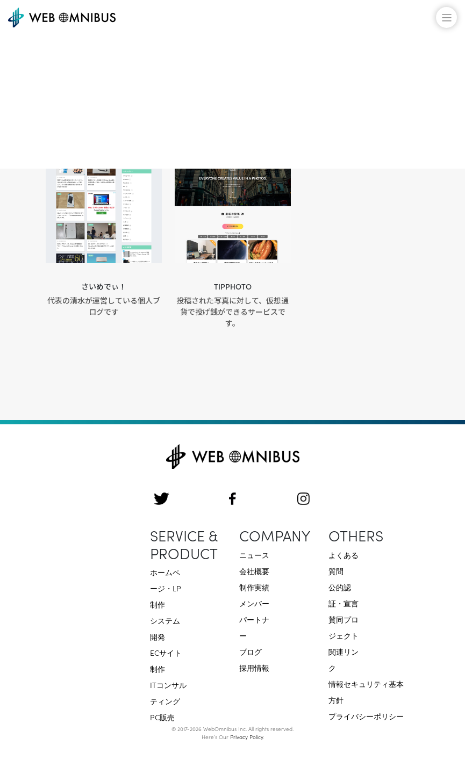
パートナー (254, 627)
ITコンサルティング (168, 692)
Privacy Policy (246, 737)
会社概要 (254, 571)
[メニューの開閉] (446, 17)
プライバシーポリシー (366, 716)
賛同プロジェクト (343, 627)
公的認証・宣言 (343, 595)
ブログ (250, 651)
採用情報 (254, 667)
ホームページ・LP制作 (165, 588)
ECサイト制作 (166, 660)
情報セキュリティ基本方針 (366, 691)
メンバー (254, 603)
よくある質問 (343, 562)
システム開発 (165, 628)
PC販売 (162, 717)
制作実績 (254, 587)
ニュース (254, 554)
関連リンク (343, 659)
